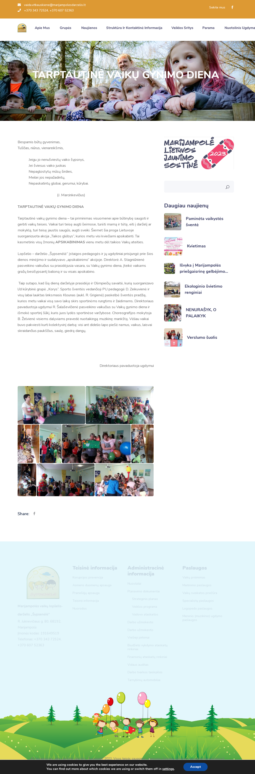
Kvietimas (196, 246)
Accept (195, 767)
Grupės (66, 28)
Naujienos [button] (89, 28)
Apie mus (43, 28)
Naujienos (111, 84)
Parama (208, 28)
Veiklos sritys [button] (182, 28)
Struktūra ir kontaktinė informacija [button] (134, 28)
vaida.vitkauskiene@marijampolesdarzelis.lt (52, 5)
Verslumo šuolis (202, 337)
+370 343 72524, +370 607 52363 (46, 10)
